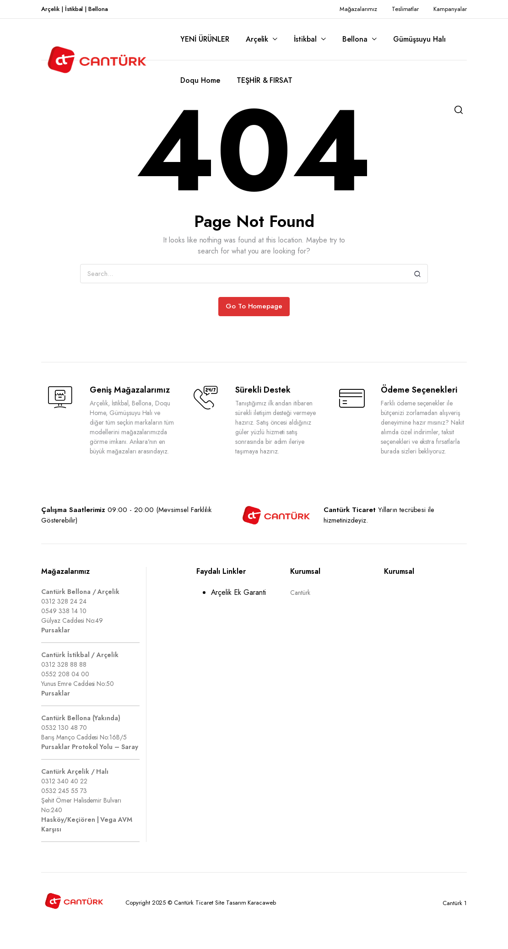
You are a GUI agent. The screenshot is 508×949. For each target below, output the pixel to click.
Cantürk (300, 592)
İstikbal (305, 39)
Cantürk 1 (455, 903)
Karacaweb (262, 902)
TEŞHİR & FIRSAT (265, 80)
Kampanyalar (450, 9)
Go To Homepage (254, 306)
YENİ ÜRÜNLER (204, 39)
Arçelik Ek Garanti (238, 592)
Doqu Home (200, 80)
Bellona (354, 39)
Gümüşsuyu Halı (419, 39)
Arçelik (257, 39)
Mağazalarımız (358, 9)
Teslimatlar (405, 9)
